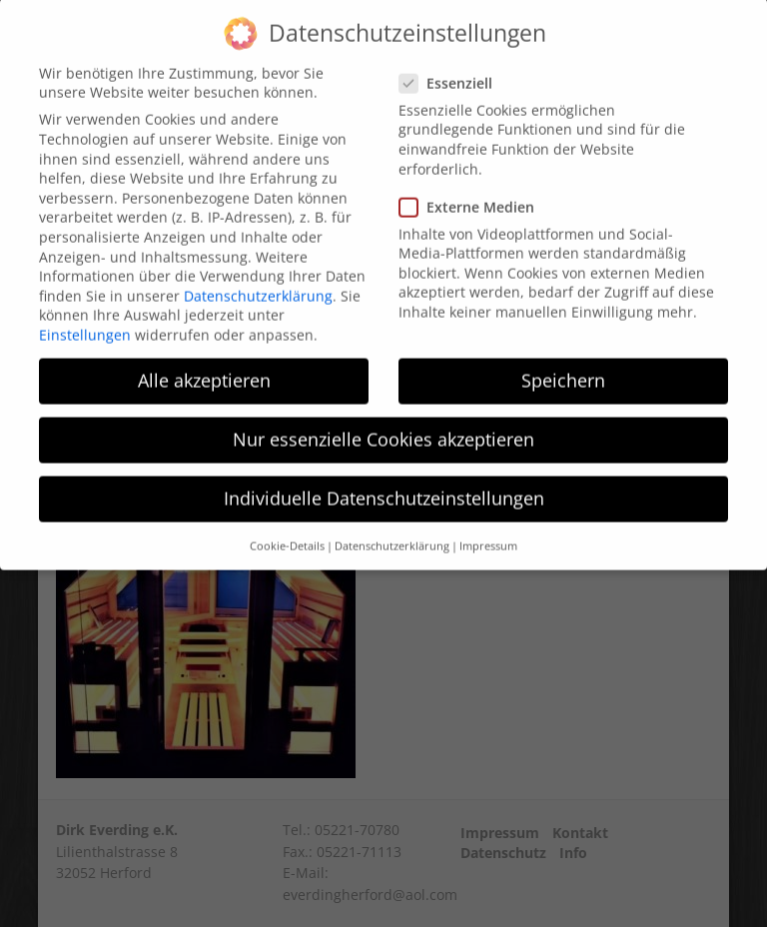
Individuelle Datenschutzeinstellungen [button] (384, 480)
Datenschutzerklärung (258, 277)
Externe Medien (472, 188)
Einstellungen (85, 316)
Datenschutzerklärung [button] (392, 527)
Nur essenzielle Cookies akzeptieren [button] (383, 422)
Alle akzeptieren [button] (204, 362)
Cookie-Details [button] (287, 527)
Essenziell (451, 64)
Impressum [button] (488, 527)
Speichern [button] (563, 362)
